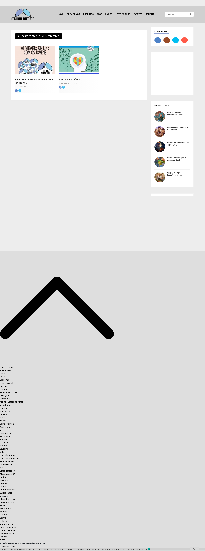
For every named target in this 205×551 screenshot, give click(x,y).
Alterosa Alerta (6, 524)
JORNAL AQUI (4, 480)
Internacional (6, 383)
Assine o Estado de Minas (11, 402)
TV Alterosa (3, 521)
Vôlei (2, 452)
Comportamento (8, 424)
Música (3, 417)
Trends (3, 421)
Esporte (3, 486)
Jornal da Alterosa (8, 527)
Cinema (3, 414)
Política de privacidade (7, 546)
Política (3, 377)
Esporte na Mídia (8, 461)
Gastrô (3, 518)
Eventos (138, 14)
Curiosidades (6, 493)
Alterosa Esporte (7, 530)
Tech (2, 430)
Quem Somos (73, 14)
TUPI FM (2, 540)
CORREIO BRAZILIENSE (7, 534)
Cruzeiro (4, 449)
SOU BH (2, 505)
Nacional (4, 386)
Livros (108, 14)
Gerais (3, 373)
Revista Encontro (5, 509)
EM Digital (4, 395)
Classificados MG (7, 471)
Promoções (5, 433)
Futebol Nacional (7, 455)
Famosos (4, 408)
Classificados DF (7, 474)
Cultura (3, 389)
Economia (4, 380)
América (4, 442)
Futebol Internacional (10, 458)
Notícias (3, 477)
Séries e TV (5, 411)
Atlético (3, 446)
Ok (149, 549)
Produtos (88, 14)
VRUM (2, 468)
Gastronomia (6, 427)
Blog (99, 14)
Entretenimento (5, 405)
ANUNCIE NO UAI (5, 436)
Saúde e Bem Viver (8, 392)
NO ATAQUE (3, 439)
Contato (150, 14)
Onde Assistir (6, 464)
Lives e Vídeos (123, 14)
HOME (60, 14)
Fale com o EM (6, 399)
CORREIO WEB (4, 537)
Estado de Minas (5, 370)
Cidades (3, 483)
